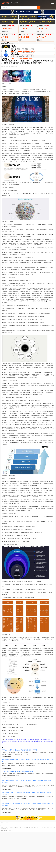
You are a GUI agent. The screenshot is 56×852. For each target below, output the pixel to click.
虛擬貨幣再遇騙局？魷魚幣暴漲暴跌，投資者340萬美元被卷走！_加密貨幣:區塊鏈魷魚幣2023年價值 (26, 801)
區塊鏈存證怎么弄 (18, 761)
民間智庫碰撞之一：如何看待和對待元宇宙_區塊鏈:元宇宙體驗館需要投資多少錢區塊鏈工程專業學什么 (27, 824)
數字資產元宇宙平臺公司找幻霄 (19, 759)
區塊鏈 (10, 759)
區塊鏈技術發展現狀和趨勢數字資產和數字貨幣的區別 (36, 761)
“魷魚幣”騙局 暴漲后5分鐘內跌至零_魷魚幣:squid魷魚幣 (17, 791)
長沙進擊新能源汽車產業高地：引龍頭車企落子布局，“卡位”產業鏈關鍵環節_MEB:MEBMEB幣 (27, 780)
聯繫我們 (2, 843)
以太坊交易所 (10, 850)
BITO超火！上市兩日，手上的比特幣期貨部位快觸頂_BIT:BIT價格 (20, 770)
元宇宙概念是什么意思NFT (34, 759)
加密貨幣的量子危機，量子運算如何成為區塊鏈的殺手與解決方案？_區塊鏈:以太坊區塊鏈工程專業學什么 (27, 813)
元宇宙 (7, 759)
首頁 (1, 76)
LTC (5, 76)
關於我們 (7, 843)
